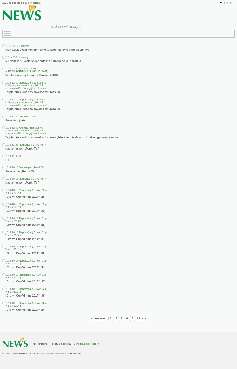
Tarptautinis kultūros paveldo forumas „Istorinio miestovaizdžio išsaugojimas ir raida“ (62, 137)
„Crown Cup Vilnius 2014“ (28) (25, 196)
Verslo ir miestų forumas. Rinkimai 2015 (31, 75)
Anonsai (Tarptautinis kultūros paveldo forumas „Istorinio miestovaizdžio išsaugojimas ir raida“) (26, 130)
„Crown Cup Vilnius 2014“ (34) (25, 267)
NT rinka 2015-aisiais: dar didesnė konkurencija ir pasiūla (43, 61)
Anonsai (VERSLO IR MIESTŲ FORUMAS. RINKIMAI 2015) (26, 70)
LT (220, 3)
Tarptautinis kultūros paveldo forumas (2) (32, 109)
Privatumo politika (60, 343)
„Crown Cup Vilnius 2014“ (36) (25, 295)
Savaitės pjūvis (27, 116)
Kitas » (141, 318)
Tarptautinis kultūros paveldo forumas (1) (32, 92)
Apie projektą (40, 343)
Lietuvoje (24, 45)
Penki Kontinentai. (29, 353)
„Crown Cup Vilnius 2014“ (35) (25, 281)
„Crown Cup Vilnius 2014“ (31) (25, 239)
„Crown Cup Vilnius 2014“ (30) (25, 225)
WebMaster (74, 353)
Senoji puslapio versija (86, 343)
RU (226, 3)
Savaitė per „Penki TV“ (31, 167)
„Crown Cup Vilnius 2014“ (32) (25, 253)
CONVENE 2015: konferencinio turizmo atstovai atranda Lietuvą (47, 49)
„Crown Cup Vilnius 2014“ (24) (25, 309)
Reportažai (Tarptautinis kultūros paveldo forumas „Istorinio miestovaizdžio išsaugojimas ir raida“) (26, 85)
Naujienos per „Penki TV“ (33, 144)
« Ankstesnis (99, 318)
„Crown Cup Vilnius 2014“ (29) (25, 211)
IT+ (21, 156)
